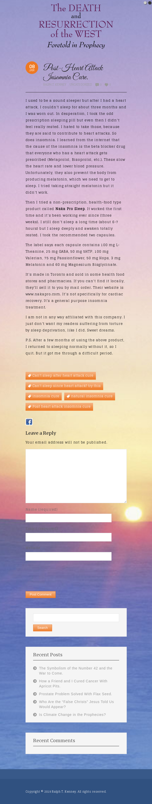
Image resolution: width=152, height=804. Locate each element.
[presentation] (64, 575)
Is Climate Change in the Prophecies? (72, 715)
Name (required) (42, 509)
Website (33, 548)
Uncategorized (81, 84)
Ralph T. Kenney (54, 84)
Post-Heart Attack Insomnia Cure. (73, 73)
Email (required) (42, 529)
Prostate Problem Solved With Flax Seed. (75, 694)
